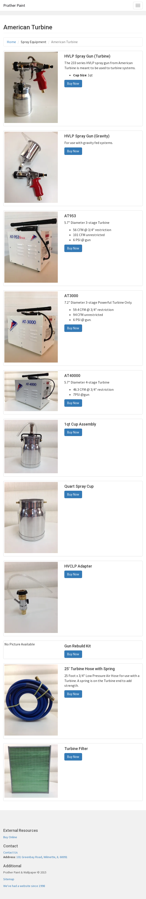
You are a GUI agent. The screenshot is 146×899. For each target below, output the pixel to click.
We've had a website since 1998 (24, 886)
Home (11, 42)
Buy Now (73, 83)
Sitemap (8, 879)
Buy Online (10, 837)
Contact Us (10, 852)
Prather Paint (14, 5)
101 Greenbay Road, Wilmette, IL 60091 (41, 857)
